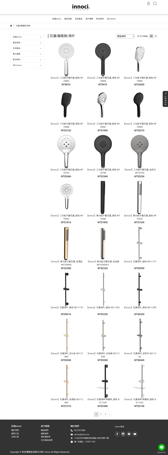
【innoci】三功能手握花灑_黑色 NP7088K (66, 125)
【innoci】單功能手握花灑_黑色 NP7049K (103, 217)
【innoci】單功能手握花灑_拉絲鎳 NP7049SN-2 (103, 263)
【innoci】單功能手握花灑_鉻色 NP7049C (140, 217)
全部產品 (16, 48)
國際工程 (15, 433)
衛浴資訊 (16, 59)
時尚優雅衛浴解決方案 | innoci (36, 452)
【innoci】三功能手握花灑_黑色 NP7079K (103, 171)
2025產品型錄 (47, 440)
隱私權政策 (45, 437)
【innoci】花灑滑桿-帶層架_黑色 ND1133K (103, 401)
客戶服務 (16, 54)
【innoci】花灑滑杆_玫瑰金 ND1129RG (66, 401)
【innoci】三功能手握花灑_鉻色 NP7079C (66, 171)
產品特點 (16, 43)
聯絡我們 (44, 430)
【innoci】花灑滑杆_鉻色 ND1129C (103, 307)
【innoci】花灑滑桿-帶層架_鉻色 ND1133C (139, 401)
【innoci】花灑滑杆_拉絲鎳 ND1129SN (103, 355)
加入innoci (17, 65)
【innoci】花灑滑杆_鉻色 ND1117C (139, 261)
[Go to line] (161, 447)
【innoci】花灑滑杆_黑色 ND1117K (66, 307)
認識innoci (17, 37)
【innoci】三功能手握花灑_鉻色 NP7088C (140, 79)
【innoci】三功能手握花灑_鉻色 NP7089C (103, 125)
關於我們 (15, 430)
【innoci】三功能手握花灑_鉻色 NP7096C (66, 217)
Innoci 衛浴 (119, 427)
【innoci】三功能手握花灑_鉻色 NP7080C (66, 79)
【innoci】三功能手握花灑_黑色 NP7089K (140, 125)
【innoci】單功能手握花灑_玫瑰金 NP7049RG (66, 263)
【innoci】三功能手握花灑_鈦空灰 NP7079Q (139, 171)
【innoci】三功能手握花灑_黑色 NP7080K (103, 79)
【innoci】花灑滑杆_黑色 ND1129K (139, 307)
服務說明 (44, 433)
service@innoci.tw (81, 434)
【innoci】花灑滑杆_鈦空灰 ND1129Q (139, 355)
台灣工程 (15, 437)
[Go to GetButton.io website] (161, 452)
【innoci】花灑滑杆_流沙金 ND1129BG (66, 355)
